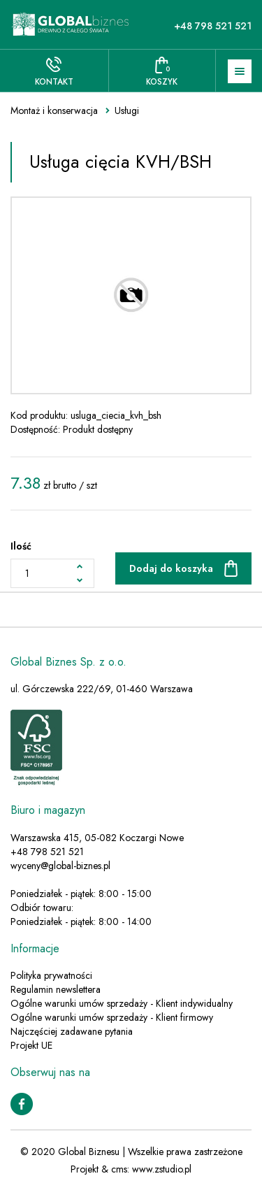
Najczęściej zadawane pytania (71, 1031)
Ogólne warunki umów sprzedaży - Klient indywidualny (121, 1003)
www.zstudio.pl (161, 1169)
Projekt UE (31, 1045)
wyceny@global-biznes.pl (60, 866)
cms (119, 1169)
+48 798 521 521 (213, 26)
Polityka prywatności (51, 975)
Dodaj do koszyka (171, 568)
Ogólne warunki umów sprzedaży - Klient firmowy (111, 1017)
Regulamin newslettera (55, 989)
